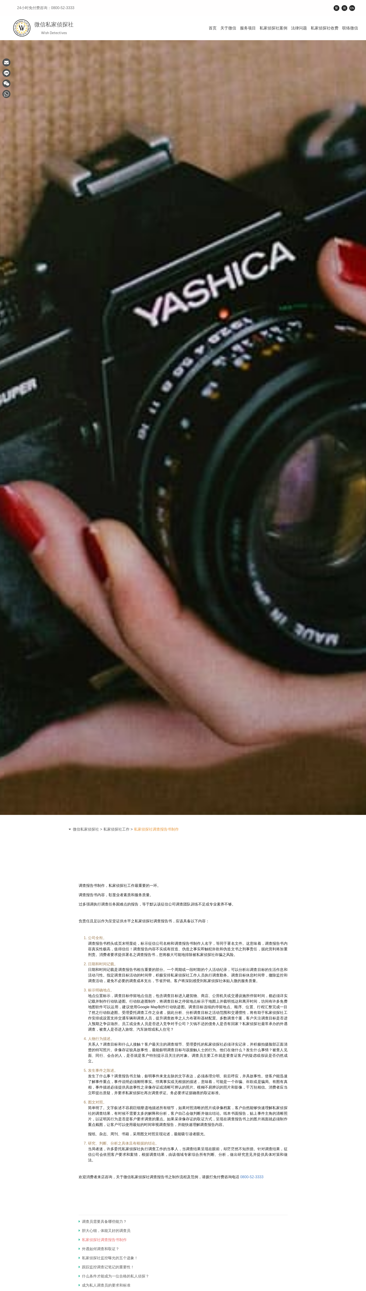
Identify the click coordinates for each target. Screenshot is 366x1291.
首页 (213, 28)
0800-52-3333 (252, 1177)
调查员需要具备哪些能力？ (103, 1222)
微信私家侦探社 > (87, 829)
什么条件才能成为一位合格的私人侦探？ (114, 1276)
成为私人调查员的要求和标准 (104, 1285)
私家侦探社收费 (324, 28)
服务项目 (248, 28)
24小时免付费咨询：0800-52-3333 (45, 8)
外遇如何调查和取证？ (99, 1249)
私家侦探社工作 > (118, 829)
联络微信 (350, 28)
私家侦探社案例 (273, 28)
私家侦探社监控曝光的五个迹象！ (108, 1258)
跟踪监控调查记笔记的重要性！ (106, 1267)
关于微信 (228, 28)
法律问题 (299, 28)
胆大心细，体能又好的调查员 (104, 1231)
